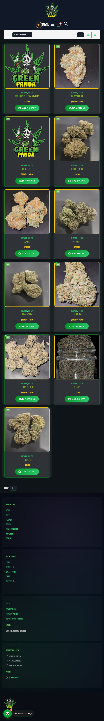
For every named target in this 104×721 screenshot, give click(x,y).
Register (9, 567)
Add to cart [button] (29, 108)
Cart (8, 576)
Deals (8, 538)
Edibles (9, 524)
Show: (74, 35)
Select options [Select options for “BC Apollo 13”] (77, 108)
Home (8, 510)
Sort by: (8, 35)
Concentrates (12, 529)
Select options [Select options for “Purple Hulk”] (27, 399)
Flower (24, 92)
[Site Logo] (52, 10)
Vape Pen (9, 533)
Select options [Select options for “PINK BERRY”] (27, 326)
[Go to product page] (27, 66)
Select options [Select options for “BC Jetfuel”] (27, 181)
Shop (8, 515)
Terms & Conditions (14, 618)
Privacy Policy (12, 614)
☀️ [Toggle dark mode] (38, 24)
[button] (66, 25)
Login (8, 562)
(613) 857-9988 (12, 677)
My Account (11, 571)
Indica (30, 92)
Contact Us (11, 609)
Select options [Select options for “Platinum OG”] (77, 326)
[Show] (80, 34)
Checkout (10, 581)
